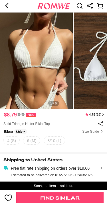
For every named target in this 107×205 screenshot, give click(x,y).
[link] (79, 5)
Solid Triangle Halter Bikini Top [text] (26, 124)
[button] (6, 6)
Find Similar (60, 197)
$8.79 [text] (10, 114)
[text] (53, 61)
